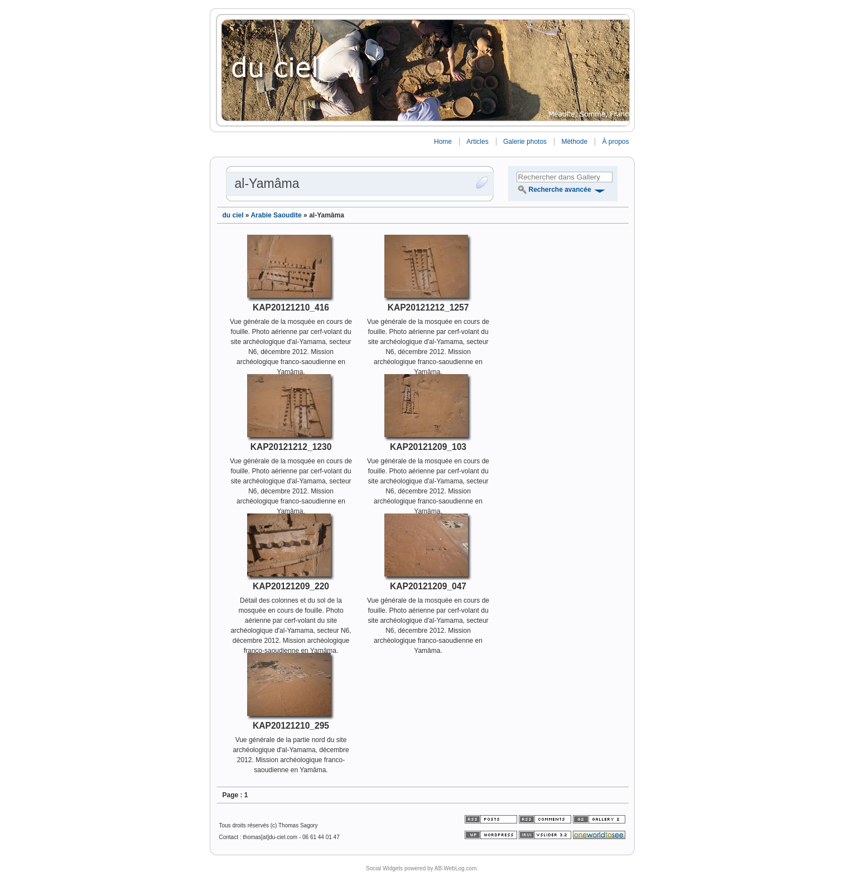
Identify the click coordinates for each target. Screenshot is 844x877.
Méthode (574, 142)
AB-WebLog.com (455, 868)
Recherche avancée (560, 189)
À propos (615, 142)
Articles (477, 142)
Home (443, 142)
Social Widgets (384, 868)
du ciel (233, 215)
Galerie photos (525, 142)
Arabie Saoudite (275, 215)
